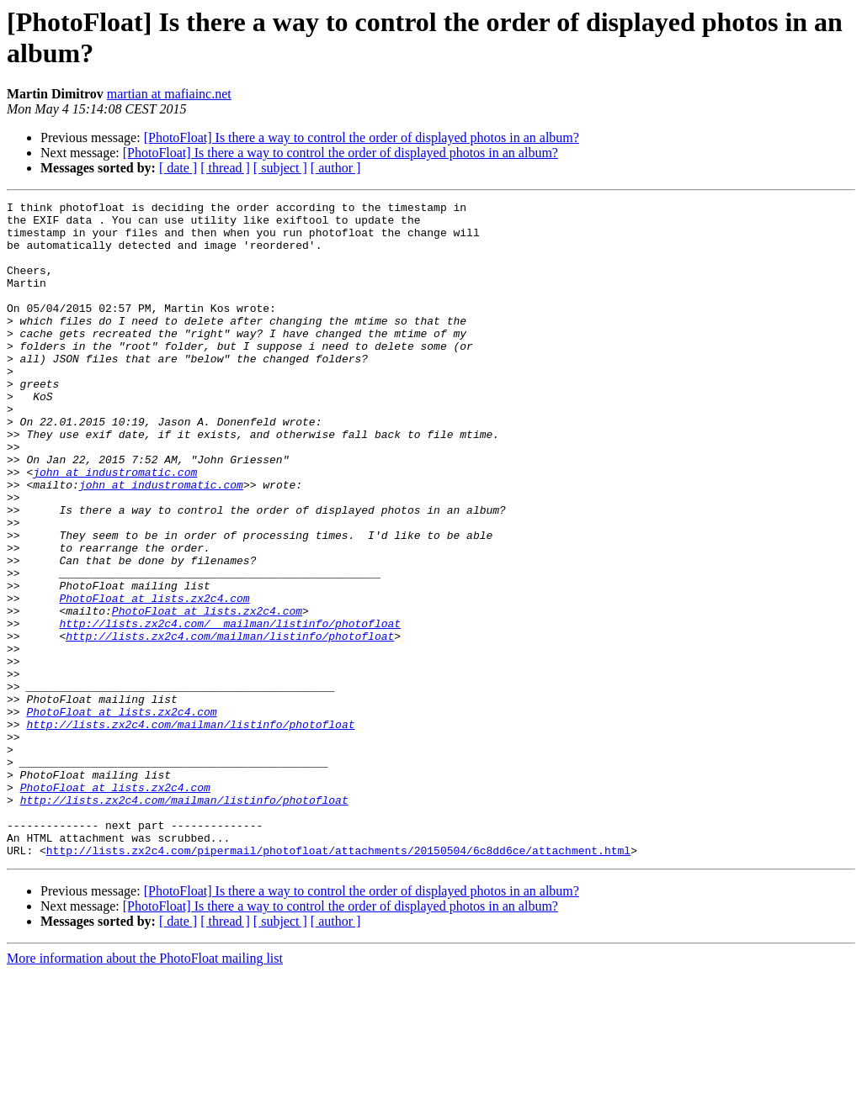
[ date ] (178, 168)
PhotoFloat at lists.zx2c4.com (154, 678)
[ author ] (336, 168)
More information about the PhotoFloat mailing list (145, 1089)
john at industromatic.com (115, 527)
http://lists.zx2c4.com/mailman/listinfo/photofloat (230, 724)
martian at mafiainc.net (169, 94)
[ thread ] (225, 168)
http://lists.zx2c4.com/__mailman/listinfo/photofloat (230, 708)
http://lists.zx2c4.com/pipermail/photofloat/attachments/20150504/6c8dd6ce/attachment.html (338, 981)
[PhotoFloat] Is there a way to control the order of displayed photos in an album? (361, 137)
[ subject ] (280, 168)
